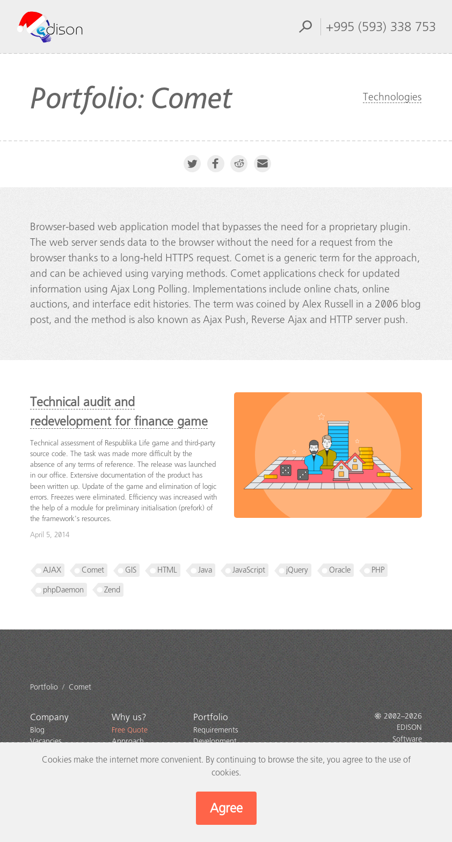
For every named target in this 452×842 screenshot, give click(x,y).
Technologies (392, 96)
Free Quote (130, 730)
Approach (128, 741)
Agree (226, 808)
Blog (37, 730)
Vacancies (46, 741)
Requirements (215, 730)
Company (49, 717)
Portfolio (210, 717)
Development (215, 741)
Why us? (129, 717)
